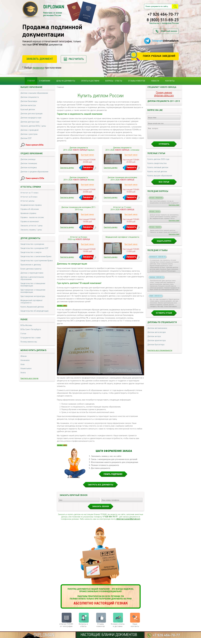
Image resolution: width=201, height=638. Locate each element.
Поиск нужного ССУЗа (35, 178)
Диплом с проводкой (29, 130)
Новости (155, 81)
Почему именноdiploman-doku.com (164, 94)
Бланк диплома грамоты (31, 269)
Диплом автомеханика (157, 330)
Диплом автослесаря (156, 334)
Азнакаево (25, 360)
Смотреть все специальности (159, 353)
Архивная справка (28, 213)
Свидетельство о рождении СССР (34, 248)
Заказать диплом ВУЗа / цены (33, 126)
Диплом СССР (26, 138)
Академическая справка (31, 205)
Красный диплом (28, 109)
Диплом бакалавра (29, 101)
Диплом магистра (28, 105)
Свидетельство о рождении (32, 244)
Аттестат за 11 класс (29, 193)
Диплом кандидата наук (31, 118)
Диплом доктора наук (30, 122)
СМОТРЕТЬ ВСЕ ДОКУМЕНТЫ (100, 485)
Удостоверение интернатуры (33, 296)
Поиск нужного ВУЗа (34, 145)
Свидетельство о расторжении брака (37, 260)
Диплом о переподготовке (32, 273)
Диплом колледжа (29, 167)
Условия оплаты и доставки (117, 625)
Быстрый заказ (87, 155)
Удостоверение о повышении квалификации (33, 291)
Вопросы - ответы (113, 81)
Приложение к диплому (31, 264)
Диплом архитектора (156, 343)
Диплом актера (154, 339)
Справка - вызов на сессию (32, 217)
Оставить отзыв (164, 315)
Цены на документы (65, 81)
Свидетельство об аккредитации (34, 311)
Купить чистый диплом (157, 174)
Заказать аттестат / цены (31, 225)
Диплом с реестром (29, 134)
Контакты (169, 81)
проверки (38, 67)
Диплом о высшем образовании (34, 93)
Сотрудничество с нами (31, 337)
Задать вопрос (164, 243)
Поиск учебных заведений (159, 56)
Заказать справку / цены (31, 230)
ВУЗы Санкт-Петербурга (31, 329)
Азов (22, 364)
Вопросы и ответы (83, 625)
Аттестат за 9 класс (29, 197)
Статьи (23, 333)
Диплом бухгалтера (155, 347)
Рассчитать (76, 59)
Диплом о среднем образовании (34, 171)
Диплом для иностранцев (31, 113)
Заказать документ (39, 59)
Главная (31, 81)
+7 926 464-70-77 (163, 14)
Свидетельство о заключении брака (36, 256)
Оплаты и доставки (90, 81)
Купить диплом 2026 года (158, 161)
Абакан (24, 356)
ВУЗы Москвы (26, 325)
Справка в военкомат (30, 221)
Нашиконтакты (135, 625)
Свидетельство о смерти (31, 252)
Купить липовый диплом (157, 170)
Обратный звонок (169, 31)
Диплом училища (28, 159)
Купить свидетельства (157, 165)
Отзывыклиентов (101, 625)
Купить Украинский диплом (32, 307)
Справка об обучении (30, 209)
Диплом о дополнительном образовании (32, 278)
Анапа (23, 372)
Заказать (88, 167)
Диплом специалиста (30, 97)
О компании (44, 81)
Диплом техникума (29, 163)
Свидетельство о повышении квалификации (33, 284)
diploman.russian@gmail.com (128, 519)
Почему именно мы (29, 342)
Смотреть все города (29, 378)
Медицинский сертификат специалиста (32, 301)
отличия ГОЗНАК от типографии (66, 625)
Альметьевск (26, 368)
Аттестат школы (27, 201)
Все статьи (164, 184)
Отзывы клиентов (136, 81)
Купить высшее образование (159, 178)
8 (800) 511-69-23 (163, 20)
